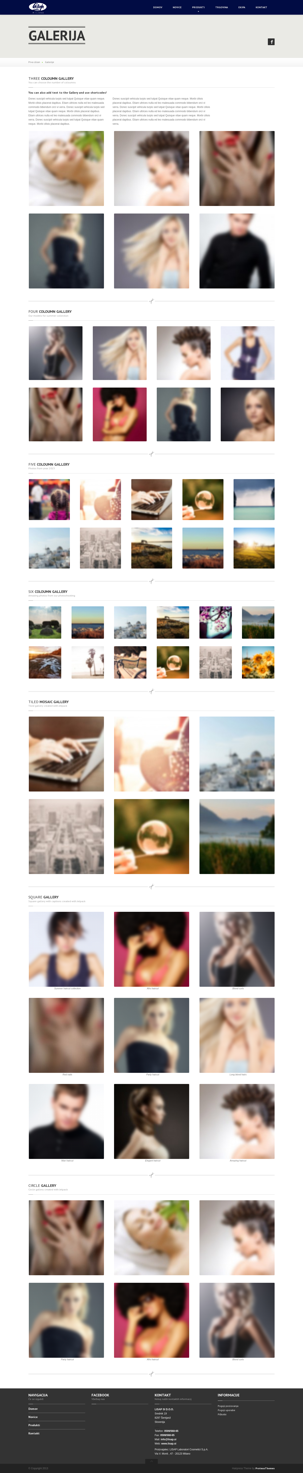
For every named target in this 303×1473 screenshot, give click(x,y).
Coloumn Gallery (51, 78)
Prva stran (34, 62)
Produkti (198, 7)
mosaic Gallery (48, 701)
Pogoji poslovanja (228, 1405)
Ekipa (241, 7)
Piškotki (222, 1414)
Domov (157, 7)
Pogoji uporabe (226, 1410)
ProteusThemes (265, 1468)
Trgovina (221, 7)
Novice (177, 7)
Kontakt (261, 7)
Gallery (43, 897)
